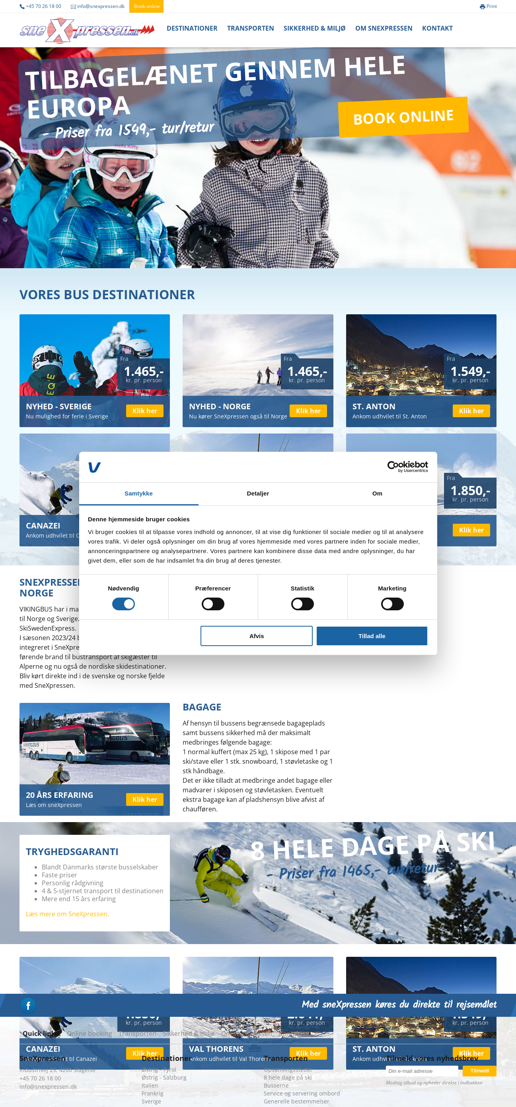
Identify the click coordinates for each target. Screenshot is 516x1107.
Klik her (144, 410)
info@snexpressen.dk (98, 6)
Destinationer (192, 28)
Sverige (151, 1101)
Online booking (89, 1033)
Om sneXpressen (246, 1033)
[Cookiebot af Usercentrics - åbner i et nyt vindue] (393, 467)
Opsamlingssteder (288, 1069)
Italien (150, 1085)
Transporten (250, 28)
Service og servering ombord (302, 1093)
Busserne (276, 1085)
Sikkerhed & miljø (315, 28)
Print (488, 6)
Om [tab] (377, 493)
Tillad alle (372, 636)
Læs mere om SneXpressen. (67, 914)
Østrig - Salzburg (164, 1077)
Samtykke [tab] (139, 493)
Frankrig (153, 1093)
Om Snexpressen (384, 28)
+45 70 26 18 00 (40, 6)
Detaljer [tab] (258, 493)
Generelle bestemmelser (296, 1101)
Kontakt (437, 28)
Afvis (256, 636)
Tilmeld (479, 1071)
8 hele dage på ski (288, 1077)
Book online (147, 6)
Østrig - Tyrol (159, 1069)
